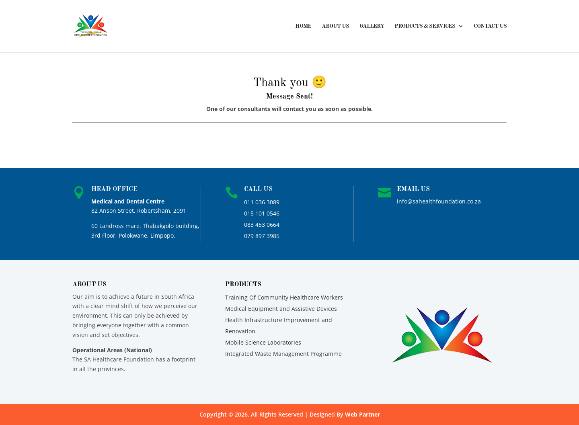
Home (303, 26)
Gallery (371, 26)
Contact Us (490, 26)
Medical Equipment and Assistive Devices (281, 308)
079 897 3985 (261, 236)
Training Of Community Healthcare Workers (284, 297)
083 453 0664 (261, 224)
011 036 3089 (261, 202)
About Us (335, 26)
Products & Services (424, 26)
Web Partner (362, 414)
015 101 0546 (261, 213)
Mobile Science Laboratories (263, 342)
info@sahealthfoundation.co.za (439, 201)
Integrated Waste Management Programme (283, 353)
